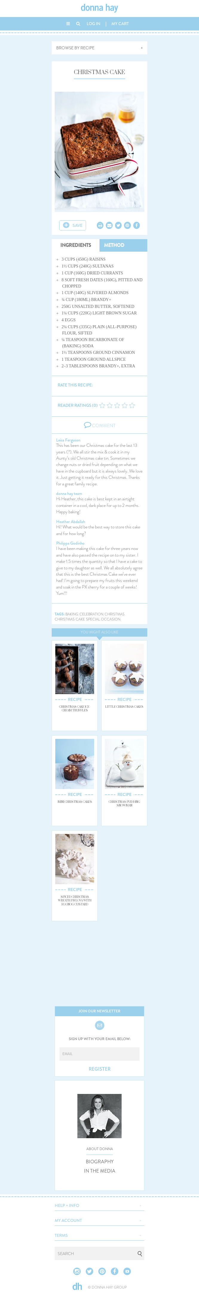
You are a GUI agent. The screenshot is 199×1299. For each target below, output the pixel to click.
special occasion (103, 619)
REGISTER (100, 1069)
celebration (91, 614)
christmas (115, 614)
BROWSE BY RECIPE (75, 48)
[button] (99, 1205)
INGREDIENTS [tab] (75, 245)
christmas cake (70, 619)
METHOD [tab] (114, 245)
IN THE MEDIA (99, 1171)
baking (71, 614)
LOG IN (93, 24)
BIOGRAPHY (100, 1162)
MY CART (120, 24)
